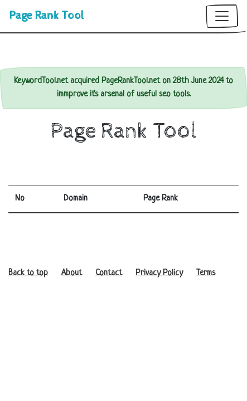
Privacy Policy (159, 273)
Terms (205, 273)
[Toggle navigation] (222, 16)
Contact (108, 273)
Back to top (28, 273)
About (71, 273)
